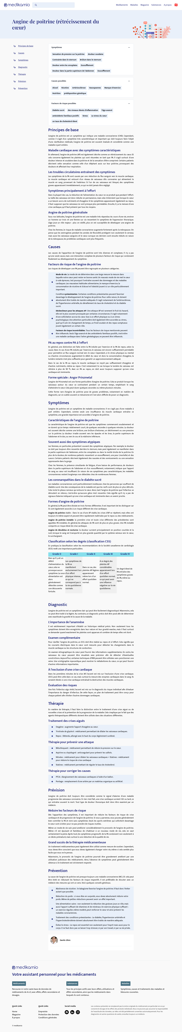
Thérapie (22, 74)
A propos (168, 5)
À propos (16, 1017)
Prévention (23, 88)
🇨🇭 (176, 5)
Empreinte (42, 1011)
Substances (156, 5)
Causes (21, 53)
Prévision (22, 81)
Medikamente (122, 5)
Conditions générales (47, 1017)
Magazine (145, 5)
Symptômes (23, 60)
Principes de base (25, 46)
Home (14, 1011)
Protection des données (48, 1014)
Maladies (134, 5)
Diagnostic (22, 67)
